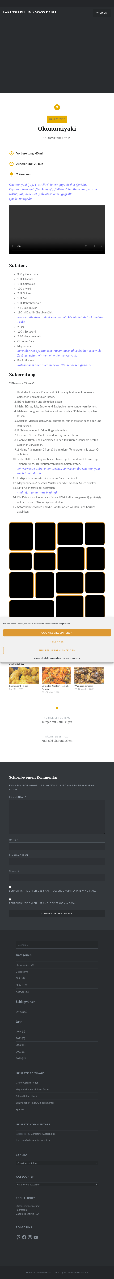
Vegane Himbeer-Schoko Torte (32, 1089)
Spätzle (20, 1109)
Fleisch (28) (22, 985)
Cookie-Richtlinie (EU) (27, 1213)
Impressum (75, 658)
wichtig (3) (21, 1011)
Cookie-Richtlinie (41, 658)
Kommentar (17, 797)
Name (13, 839)
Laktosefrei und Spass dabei (29, 12)
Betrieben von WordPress (38, 1272)
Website (14, 871)
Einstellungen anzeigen (57, 650)
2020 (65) (21, 1058)
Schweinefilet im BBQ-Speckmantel (35, 1102)
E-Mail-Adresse (19, 855)
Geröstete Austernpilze (43, 1133)
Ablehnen (57, 641)
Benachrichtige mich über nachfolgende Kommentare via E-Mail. (52, 891)
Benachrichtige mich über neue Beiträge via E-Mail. (43, 903)
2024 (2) (20, 1031)
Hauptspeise (57, 119)
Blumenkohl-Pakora (18, 685)
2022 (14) (21, 1044)
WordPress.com (80, 1272)
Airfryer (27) (22, 991)
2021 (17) (21, 1051)
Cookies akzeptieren (57, 632)
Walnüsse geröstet (83, 685)
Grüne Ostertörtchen (27, 1082)
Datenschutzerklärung (59, 658)
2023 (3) (20, 1038)
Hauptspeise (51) (25, 964)
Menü (103, 13)
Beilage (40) (22, 971)
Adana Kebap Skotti (26, 1095)
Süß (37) (20, 978)
